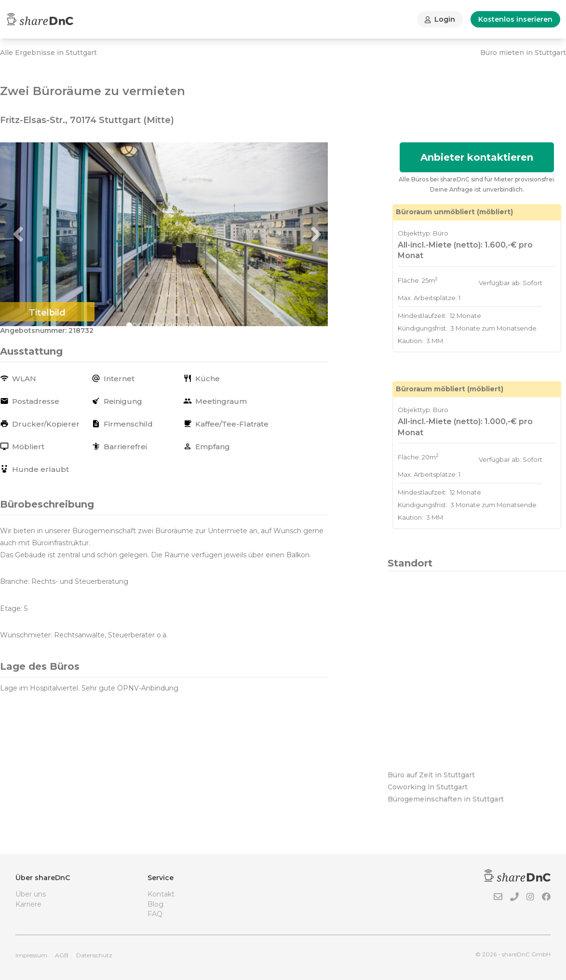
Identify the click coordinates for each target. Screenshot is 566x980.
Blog (155, 904)
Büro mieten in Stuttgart (523, 52)
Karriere (28, 904)
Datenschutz (94, 955)
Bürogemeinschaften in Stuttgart (446, 799)
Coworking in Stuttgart (428, 787)
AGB (61, 955)
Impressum (31, 955)
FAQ (155, 914)
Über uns (30, 894)
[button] (24, 234)
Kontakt (161, 894)
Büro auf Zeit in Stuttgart (431, 775)
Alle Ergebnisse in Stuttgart (48, 52)
